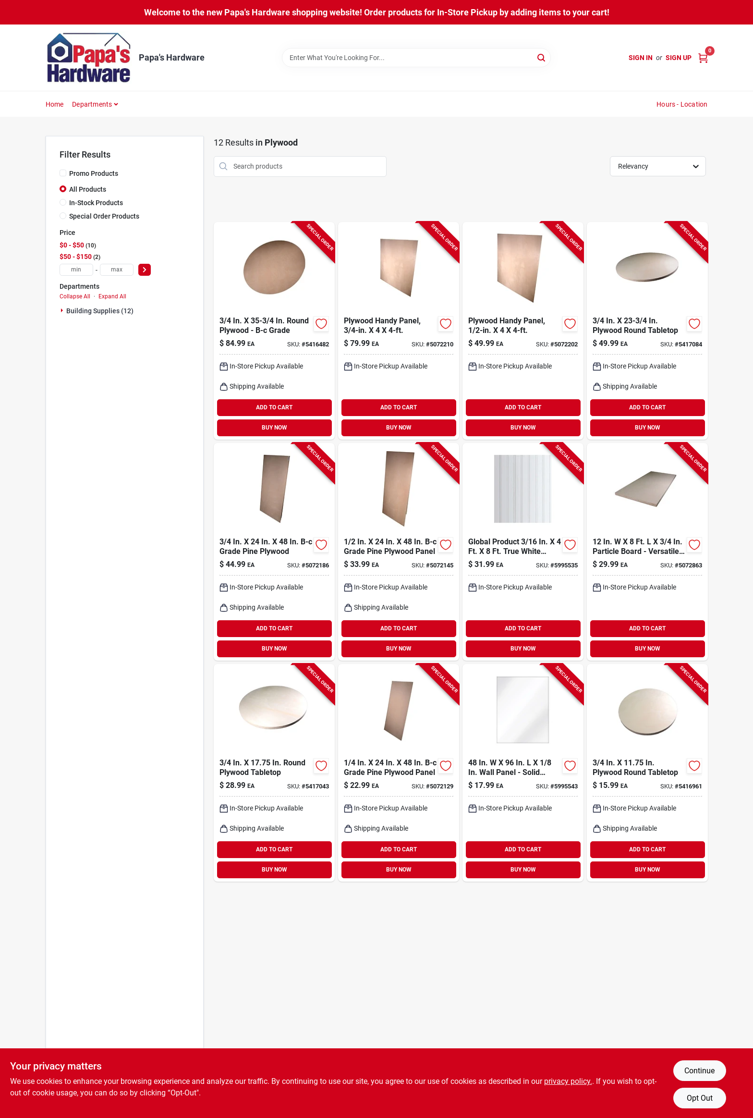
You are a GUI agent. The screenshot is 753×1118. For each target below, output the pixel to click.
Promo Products (93, 173)
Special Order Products (104, 216)
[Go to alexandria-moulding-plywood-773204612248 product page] (398, 552)
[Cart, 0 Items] (703, 58)
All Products (87, 189)
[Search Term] (416, 57)
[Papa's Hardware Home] (89, 57)
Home (55, 104)
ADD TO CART (274, 407)
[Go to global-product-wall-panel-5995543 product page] (522, 773)
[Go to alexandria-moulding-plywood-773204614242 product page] (398, 773)
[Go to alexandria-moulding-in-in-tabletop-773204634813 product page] (274, 773)
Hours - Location (681, 104)
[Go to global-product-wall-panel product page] (522, 552)
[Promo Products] (63, 173)
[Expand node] (63, 310)
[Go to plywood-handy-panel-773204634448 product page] (398, 331)
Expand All (112, 296)
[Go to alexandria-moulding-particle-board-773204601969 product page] (647, 552)
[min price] (76, 270)
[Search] (542, 57)
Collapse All (75, 296)
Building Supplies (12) (100, 311)
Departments (92, 104)
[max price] (117, 270)
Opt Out (700, 1098)
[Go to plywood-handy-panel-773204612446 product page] (522, 331)
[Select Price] (144, 270)
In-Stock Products (96, 202)
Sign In (641, 57)
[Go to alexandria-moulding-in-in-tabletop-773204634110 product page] (647, 773)
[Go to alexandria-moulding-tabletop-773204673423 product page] (647, 331)
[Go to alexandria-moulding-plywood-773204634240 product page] (274, 552)
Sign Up (679, 57)
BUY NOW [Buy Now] (274, 427)
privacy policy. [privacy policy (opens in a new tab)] (568, 1081)
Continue (699, 1070)
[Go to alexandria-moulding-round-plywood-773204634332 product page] (274, 331)
